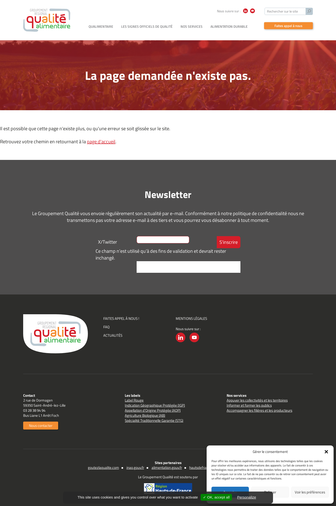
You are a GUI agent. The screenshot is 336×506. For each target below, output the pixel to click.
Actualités (112, 335)
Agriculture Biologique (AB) (145, 415)
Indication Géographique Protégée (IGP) (155, 405)
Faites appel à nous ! (121, 318)
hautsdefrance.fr (202, 467)
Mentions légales (191, 318)
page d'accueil (101, 141)
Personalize (246, 497)
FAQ (106, 327)
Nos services (192, 26)
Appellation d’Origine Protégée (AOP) (153, 410)
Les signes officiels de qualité (147, 26)
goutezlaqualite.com (103, 467)
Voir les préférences (310, 492)
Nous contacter (40, 425)
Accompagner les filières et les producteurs (259, 410)
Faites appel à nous (288, 25)
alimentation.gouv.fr (167, 467)
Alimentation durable (229, 26)
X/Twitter (107, 242)
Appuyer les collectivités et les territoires (257, 400)
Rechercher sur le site (282, 11)
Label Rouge (134, 400)
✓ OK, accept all (216, 497)
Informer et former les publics (249, 405)
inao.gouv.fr (135, 467)
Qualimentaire (101, 26)
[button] (326, 451)
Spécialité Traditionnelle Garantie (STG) (154, 420)
